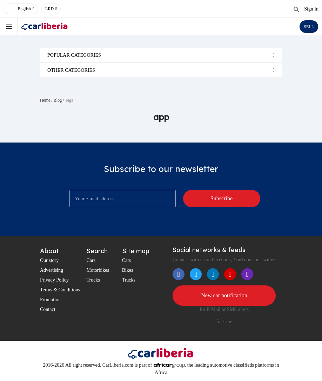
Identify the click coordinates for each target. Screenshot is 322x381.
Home (45, 100)
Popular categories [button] (74, 55)
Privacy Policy (54, 280)
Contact (47, 309)
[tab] (161, 55)
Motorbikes (97, 270)
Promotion (50, 299)
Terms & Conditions (60, 289)
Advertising (51, 270)
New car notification (224, 295)
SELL (309, 26)
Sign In (311, 9)
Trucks (93, 280)
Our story (49, 260)
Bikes (127, 270)
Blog (58, 100)
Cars (90, 260)
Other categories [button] (71, 70)
